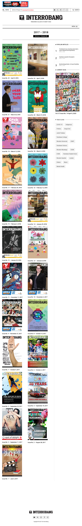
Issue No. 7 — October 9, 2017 (11, 370)
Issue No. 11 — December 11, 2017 (12, 297)
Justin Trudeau (61, 135)
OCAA (72, 151)
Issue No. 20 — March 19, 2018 (37, 115)
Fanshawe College (62, 139)
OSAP (72, 143)
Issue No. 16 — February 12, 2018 (37, 187)
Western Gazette (61, 160)
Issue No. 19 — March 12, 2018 (11, 151)
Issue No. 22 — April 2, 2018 (36, 78)
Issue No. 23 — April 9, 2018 (10, 78)
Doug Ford (67, 130)
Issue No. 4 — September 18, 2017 (38, 406)
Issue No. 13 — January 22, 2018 (11, 260)
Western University (62, 143)
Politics (59, 130)
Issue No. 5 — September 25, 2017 (12, 406)
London (71, 160)
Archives (37, 36)
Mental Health (60, 168)
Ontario (59, 164)
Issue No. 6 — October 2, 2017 (36, 370)
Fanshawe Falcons (62, 147)
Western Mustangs (62, 151)
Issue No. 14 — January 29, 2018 (37, 224)
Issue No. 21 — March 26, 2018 (11, 114)
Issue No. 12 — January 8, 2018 (37, 261)
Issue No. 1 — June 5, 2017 (10, 479)
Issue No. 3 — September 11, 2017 (12, 442)
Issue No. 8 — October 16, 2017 (37, 333)
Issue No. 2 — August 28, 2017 (36, 442)
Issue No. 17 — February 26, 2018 (12, 187)
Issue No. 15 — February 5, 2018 (11, 224)
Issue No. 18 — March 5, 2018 (36, 151)
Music (65, 164)
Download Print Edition (28, 10)
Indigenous (69, 126)
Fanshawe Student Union (70, 156)
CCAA (58, 156)
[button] (74, 26)
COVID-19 (59, 126)
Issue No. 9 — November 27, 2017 (12, 333)
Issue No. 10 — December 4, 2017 (37, 297)
